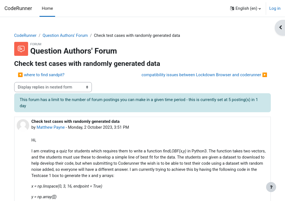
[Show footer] (271, 187)
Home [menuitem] (47, 8)
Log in (275, 8)
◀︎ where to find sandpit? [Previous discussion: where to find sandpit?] (46, 75)
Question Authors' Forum (71, 35)
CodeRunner (18, 8)
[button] (245, 8)
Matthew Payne (56, 127)
